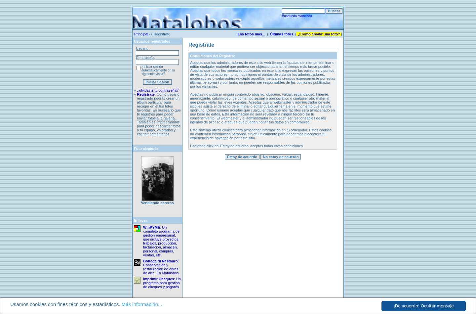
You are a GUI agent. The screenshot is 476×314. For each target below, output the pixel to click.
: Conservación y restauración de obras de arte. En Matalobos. (161, 267)
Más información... (142, 304)
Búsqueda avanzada (297, 16)
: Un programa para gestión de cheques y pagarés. (162, 283)
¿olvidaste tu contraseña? (157, 90)
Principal (141, 34)
